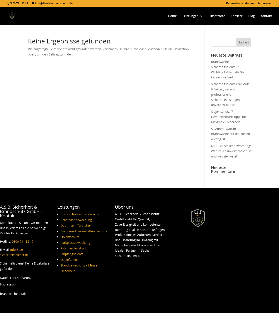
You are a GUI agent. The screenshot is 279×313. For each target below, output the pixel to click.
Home (172, 16)
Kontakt (266, 16)
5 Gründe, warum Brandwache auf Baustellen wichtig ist (230, 134)
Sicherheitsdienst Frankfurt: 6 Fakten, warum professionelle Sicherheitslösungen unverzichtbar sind (230, 94)
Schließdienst (70, 260)
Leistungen (190, 16)
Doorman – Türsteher (76, 225)
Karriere (237, 16)
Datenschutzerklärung (240, 3)
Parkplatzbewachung (75, 242)
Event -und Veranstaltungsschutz (84, 231)
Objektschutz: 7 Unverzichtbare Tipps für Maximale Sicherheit (228, 116)
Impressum (265, 3)
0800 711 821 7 (23, 241)
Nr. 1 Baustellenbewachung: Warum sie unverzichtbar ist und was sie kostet (231, 151)
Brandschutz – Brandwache (80, 214)
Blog (251, 16)
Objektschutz (70, 237)
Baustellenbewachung (76, 220)
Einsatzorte (217, 16)
